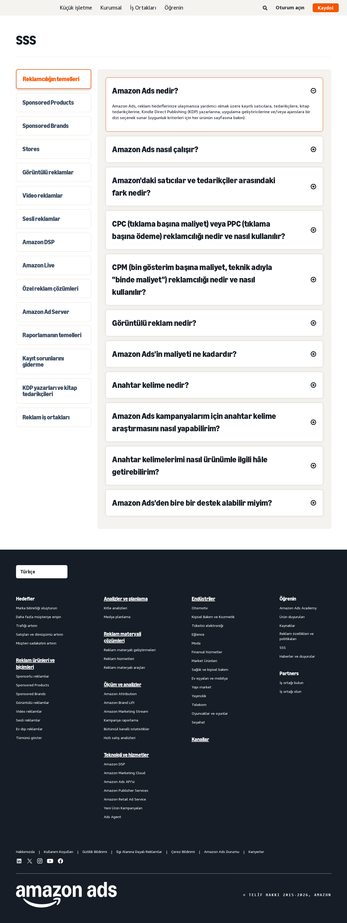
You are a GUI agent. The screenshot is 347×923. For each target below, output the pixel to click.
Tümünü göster (29, 737)
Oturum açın (290, 7)
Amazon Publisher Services (126, 790)
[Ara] (265, 8)
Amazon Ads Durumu (221, 851)
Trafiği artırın (26, 625)
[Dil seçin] (41, 571)
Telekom (199, 704)
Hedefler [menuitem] (25, 599)
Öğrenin (174, 8)
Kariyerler (256, 851)
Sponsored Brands (31, 693)
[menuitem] (42, 707)
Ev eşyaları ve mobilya (210, 678)
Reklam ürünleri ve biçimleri (35, 663)
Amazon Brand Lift (119, 702)
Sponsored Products (32, 685)
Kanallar (200, 739)
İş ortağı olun (290, 691)
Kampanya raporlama (121, 720)
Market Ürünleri (204, 660)
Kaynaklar (287, 625)
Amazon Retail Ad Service (125, 799)
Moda (196, 643)
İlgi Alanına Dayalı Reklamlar (139, 851)
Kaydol (326, 8)
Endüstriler (203, 599)
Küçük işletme (76, 8)
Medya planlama (117, 616)
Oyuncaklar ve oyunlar (210, 713)
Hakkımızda (25, 851)
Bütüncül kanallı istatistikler (126, 729)
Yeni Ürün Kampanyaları (123, 808)
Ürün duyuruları (292, 616)
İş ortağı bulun (291, 682)
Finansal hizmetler (207, 652)
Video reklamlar (29, 711)
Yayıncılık (199, 696)
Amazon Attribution (120, 693)
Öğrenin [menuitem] (288, 599)
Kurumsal (111, 8)
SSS (283, 647)
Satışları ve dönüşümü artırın (39, 634)
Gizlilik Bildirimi (94, 851)
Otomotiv (200, 608)
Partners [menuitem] (289, 673)
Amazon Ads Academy (298, 608)
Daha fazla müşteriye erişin (38, 616)
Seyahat (198, 722)
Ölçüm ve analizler (122, 684)
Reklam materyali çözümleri (122, 637)
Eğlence (198, 634)
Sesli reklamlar (28, 720)
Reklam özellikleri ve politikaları (297, 636)
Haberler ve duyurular (297, 656)
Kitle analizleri (115, 608)
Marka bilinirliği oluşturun (36, 608)
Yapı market (201, 687)
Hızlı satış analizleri (119, 737)
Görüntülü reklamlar (32, 702)
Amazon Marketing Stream (126, 711)
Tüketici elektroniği (207, 625)
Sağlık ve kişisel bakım (210, 669)
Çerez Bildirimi (183, 851)
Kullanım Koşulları (58, 851)
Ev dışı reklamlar (29, 729)
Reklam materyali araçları (124, 667)
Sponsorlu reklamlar (32, 676)
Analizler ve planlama (126, 599)
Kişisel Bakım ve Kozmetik (213, 616)
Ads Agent (112, 816)
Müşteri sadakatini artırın (36, 643)
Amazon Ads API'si (119, 781)
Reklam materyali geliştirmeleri (130, 650)
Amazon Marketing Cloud (124, 773)
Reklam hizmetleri (119, 658)
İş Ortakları (143, 8)
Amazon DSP (114, 764)
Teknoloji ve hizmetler (126, 755)
